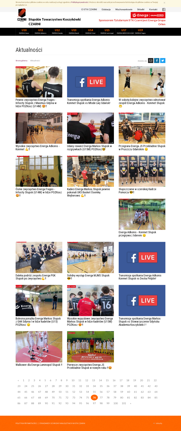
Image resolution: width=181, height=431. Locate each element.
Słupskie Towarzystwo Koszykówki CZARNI (55, 21)
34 (94, 386)
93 (66, 403)
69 (46, 397)
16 (114, 380)
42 (149, 386)
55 (94, 391)
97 (94, 403)
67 (32, 397)
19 (134, 380)
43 (156, 386)
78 (108, 397)
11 (79, 380)
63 (149, 391)
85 (156, 397)
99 (108, 403)
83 (142, 397)
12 (86, 380)
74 (80, 397)
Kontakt (153, 9)
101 (124, 403)
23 (19, 386)
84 (149, 397)
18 (127, 380)
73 (73, 397)
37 (114, 386)
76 (94, 397)
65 (19, 397)
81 (128, 397)
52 (73, 391)
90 (46, 403)
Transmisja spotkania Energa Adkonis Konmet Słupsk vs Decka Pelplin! (140, 277)
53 (80, 391)
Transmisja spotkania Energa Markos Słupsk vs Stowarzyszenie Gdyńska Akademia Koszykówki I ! (140, 322)
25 (32, 386)
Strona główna (21, 60)
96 (87, 403)
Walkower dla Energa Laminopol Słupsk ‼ (39, 364)
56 (101, 391)
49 (53, 391)
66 (25, 397)
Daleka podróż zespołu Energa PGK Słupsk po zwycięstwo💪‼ (35, 277)
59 (121, 391)
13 (93, 380)
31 (73, 386)
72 (66, 397)
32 (80, 386)
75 (87, 397)
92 (60, 403)
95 (80, 403)
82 (135, 397)
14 (100, 380)
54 (87, 391)
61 (135, 391)
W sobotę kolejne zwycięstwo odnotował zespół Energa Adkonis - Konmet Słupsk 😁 (142, 103)
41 (142, 386)
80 (121, 397)
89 (39, 403)
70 (53, 397)
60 (128, 391)
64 (156, 391)
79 (114, 397)
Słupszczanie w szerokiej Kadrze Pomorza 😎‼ (137, 190)
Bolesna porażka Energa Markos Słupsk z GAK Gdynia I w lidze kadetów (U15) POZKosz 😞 (38, 322)
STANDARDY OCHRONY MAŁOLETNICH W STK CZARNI (62, 423)
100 (115, 403)
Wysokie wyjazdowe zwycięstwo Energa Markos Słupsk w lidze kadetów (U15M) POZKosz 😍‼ (90, 322)
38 (121, 386)
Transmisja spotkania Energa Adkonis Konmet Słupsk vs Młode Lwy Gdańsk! (88, 101)
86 (19, 403)
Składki (140, 9)
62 (142, 391)
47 (39, 391)
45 (25, 391)
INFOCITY (159, 423)
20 (141, 380)
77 (101, 397)
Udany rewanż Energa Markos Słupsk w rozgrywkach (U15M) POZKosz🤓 (89, 147)
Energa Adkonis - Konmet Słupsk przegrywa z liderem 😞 (137, 233)
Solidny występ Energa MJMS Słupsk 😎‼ (88, 277)
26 (39, 386)
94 (73, 403)
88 (32, 403)
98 (101, 403)
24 (25, 386)
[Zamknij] (164, 2)
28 (53, 386)
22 (155, 380)
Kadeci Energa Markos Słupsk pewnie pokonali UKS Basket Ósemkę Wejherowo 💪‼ (88, 192)
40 (135, 386)
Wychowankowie (123, 9)
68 (39, 397)
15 (107, 380)
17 (120, 380)
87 (25, 403)
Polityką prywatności (79, 2)
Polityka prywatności (26, 423)
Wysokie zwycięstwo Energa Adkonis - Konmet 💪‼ (38, 147)
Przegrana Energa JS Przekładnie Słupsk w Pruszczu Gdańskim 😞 (142, 147)
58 (114, 391)
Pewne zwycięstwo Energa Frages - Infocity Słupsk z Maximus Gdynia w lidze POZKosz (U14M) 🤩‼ (36, 103)
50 (60, 391)
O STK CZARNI (89, 9)
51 (66, 391)
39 (128, 386)
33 (87, 386)
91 (53, 403)
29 (60, 386)
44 (19, 391)
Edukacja (106, 9)
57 (108, 391)
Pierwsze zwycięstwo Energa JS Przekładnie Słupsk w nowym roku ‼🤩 (89, 366)
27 (46, 386)
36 (108, 386)
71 (60, 397)
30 (66, 386)
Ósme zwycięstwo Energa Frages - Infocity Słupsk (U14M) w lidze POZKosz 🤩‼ (39, 192)
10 (73, 380)
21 (148, 380)
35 (101, 386)
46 (32, 391)
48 (46, 391)
